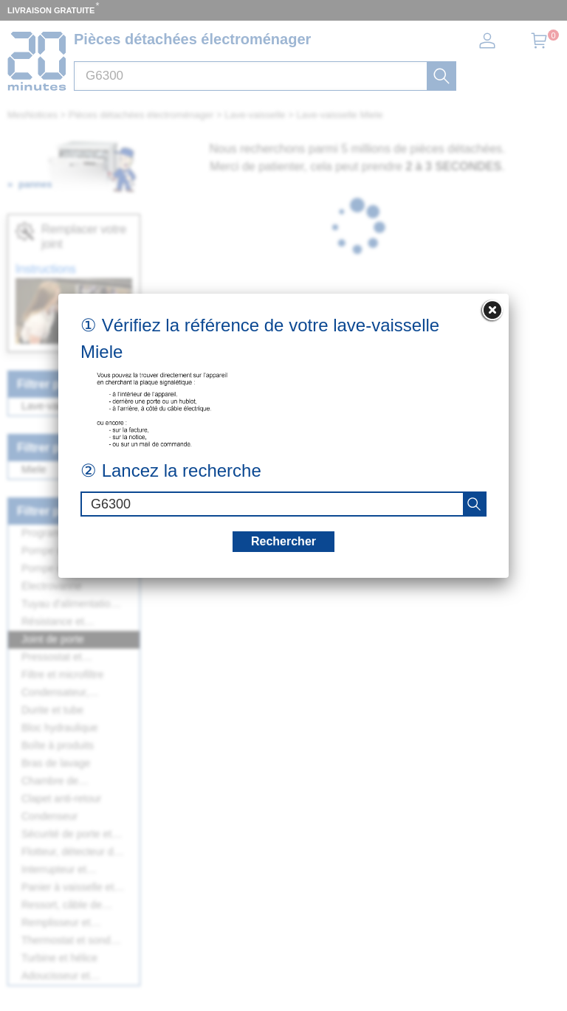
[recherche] (474, 504)
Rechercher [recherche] (283, 541)
